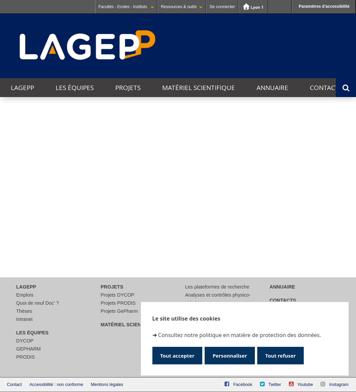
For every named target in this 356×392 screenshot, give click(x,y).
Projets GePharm (119, 311)
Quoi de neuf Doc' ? (37, 303)
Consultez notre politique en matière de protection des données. (239, 334)
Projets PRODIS (118, 303)
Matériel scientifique (198, 87)
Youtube (305, 384)
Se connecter (222, 6)
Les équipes (75, 87)
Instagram (339, 384)
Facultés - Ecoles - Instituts (126, 6)
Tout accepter (178, 355)
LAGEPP (22, 87)
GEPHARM (28, 349)
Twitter (274, 384)
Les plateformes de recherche (217, 287)
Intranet (24, 319)
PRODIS (25, 357)
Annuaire (272, 87)
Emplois (24, 295)
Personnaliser (232, 355)
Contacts (326, 87)
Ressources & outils (182, 6)
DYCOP (24, 340)
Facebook (242, 384)
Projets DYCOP (118, 295)
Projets (128, 87)
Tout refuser (284, 355)
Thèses (24, 311)
